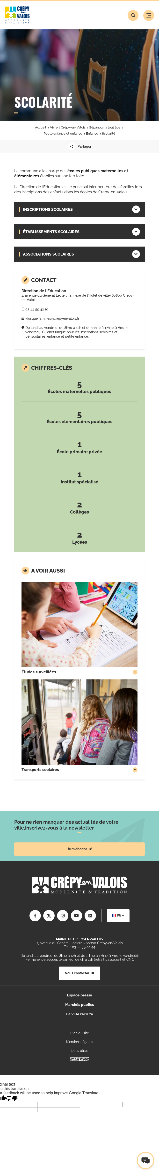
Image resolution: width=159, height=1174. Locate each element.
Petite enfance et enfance (63, 133)
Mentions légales (79, 1042)
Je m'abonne (79, 849)
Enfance (92, 133)
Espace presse (79, 995)
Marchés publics (79, 1005)
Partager (79, 146)
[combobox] (118, 915)
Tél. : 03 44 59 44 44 (79, 947)
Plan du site (79, 1033)
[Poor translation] (12, 1098)
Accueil (40, 127)
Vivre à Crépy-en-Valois (67, 127)
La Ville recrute (79, 1014)
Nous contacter (79, 973)
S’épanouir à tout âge (104, 127)
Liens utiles (79, 1051)
